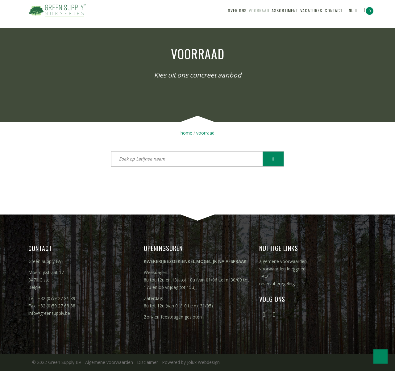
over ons (202, 13)
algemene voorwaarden (283, 261)
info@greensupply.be (49, 313)
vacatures (300, 13)
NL (351, 13)
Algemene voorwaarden (109, 362)
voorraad (232, 13)
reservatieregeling (277, 283)
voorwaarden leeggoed (282, 269)
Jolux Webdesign (203, 362)
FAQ (263, 276)
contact (330, 13)
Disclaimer (147, 362)
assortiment (265, 13)
